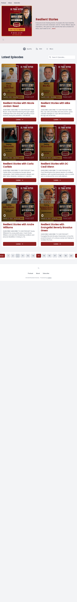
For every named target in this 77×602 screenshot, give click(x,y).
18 (60, 256)
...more (53, 28)
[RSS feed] (3, 39)
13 (33, 256)
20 (71, 256)
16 (49, 256)
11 (22, 256)
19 (65, 256)
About (10, 3)
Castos (49, 277)
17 (55, 256)
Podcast (3, 3)
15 (44, 256)
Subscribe (17, 3)
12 (28, 256)
